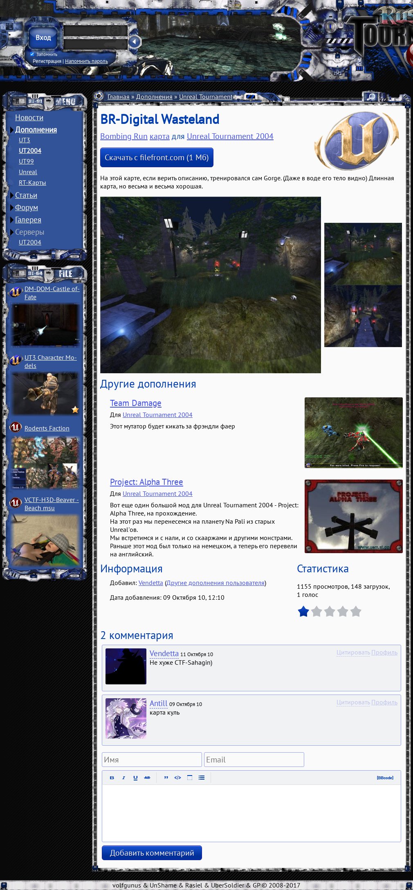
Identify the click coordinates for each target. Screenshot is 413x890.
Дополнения (36, 130)
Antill (159, 703)
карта (160, 136)
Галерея (28, 219)
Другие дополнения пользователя (215, 582)
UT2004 (30, 150)
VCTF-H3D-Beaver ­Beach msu (52, 503)
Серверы (30, 232)
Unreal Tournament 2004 (214, 96)
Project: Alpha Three (146, 481)
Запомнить (43, 54)
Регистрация (47, 61)
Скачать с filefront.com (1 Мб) (157, 157)
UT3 (24, 140)
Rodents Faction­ (47, 428)
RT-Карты (32, 182)
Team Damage (136, 402)
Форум (26, 207)
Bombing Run (124, 136)
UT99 (26, 161)
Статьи (26, 195)
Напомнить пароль (86, 61)
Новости (29, 117)
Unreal (28, 172)
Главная (119, 96)
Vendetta (151, 582)
